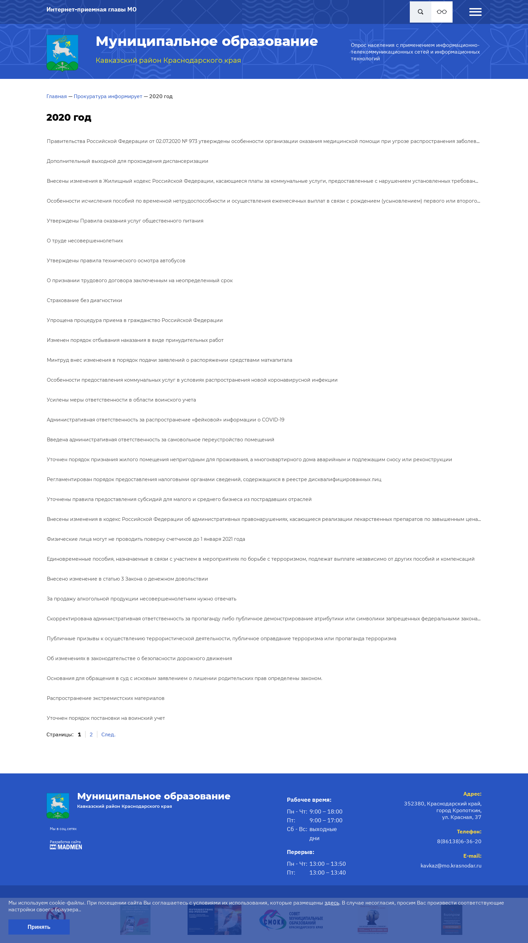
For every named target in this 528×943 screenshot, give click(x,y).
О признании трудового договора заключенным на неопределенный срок (140, 280)
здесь (332, 902)
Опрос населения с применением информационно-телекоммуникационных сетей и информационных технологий (415, 51)
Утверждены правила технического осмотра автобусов (116, 261)
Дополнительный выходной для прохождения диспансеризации (127, 161)
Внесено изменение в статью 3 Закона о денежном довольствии (127, 579)
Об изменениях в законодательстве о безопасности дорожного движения (139, 658)
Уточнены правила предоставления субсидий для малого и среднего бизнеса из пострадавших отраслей (179, 499)
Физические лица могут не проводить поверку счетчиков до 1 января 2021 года (146, 539)
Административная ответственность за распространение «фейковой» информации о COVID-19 (166, 420)
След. (108, 734)
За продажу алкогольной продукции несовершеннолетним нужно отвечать (141, 599)
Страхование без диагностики (84, 300)
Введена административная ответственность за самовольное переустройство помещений (160, 440)
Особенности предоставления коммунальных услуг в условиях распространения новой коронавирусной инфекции (192, 380)
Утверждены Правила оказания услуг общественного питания (125, 221)
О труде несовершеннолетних (85, 241)
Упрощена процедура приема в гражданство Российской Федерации (135, 320)
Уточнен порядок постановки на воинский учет (106, 718)
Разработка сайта (64, 844)
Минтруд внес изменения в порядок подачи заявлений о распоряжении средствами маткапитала (169, 360)
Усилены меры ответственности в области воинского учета (121, 400)
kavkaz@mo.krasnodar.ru (451, 865)
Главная (56, 96)
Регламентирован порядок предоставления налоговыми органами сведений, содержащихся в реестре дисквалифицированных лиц (214, 479)
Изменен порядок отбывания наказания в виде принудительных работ (135, 340)
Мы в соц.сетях (63, 828)
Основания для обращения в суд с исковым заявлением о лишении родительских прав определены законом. (184, 678)
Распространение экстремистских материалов (106, 698)
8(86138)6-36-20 (459, 841)
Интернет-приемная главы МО (91, 9)
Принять (39, 927)
